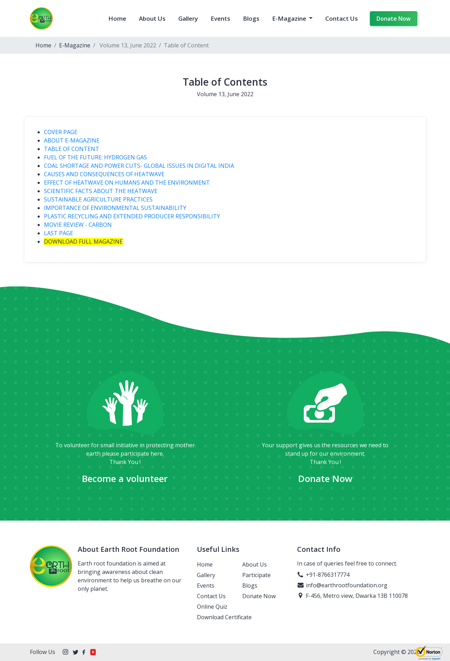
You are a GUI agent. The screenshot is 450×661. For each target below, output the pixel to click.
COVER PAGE (60, 132)
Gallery (188, 18)
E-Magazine (290, 18)
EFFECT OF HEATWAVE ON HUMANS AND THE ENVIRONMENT (127, 182)
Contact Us (341, 18)
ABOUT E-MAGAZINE (71, 140)
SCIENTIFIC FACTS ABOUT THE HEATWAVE (101, 191)
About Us (152, 18)
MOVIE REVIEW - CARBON (78, 225)
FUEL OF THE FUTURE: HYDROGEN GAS (95, 157)
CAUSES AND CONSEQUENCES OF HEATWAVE (104, 174)
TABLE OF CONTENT (71, 149)
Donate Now (394, 18)
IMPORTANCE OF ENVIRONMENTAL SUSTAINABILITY (115, 208)
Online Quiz (212, 606)
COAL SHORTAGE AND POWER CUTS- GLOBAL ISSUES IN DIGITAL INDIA (139, 166)
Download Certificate (224, 617)
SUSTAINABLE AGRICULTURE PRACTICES (98, 199)
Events (220, 18)
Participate (256, 575)
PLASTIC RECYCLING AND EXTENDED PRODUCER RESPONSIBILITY (148, 216)
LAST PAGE (58, 233)
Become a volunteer (125, 478)
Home (117, 18)
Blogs (251, 18)
